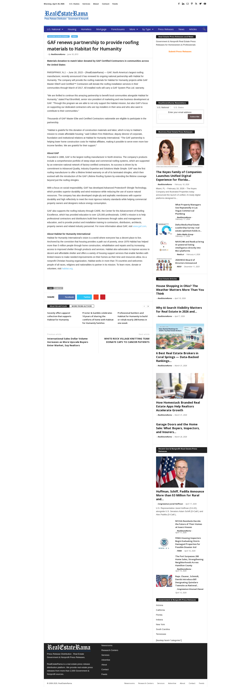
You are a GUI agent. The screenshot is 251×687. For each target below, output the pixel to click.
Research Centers (109, 650)
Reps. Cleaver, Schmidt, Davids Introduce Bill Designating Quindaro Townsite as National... (187, 581)
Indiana (159, 619)
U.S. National (55, 29)
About (96, 4)
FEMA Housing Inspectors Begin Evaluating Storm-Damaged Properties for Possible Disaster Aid (188, 543)
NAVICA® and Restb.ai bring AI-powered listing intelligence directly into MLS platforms (189, 246)
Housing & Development (58, 36)
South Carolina (163, 629)
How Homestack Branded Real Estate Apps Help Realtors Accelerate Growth (178, 406)
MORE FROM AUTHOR (82, 306)
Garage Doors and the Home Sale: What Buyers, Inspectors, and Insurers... (178, 428)
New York (160, 624)
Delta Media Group (185, 234)
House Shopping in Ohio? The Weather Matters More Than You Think (180, 289)
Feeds (115, 4)
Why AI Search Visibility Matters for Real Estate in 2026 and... (179, 309)
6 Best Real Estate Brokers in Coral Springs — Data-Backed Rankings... (177, 357)
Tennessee (161, 634)
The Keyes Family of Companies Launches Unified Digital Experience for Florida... (179, 176)
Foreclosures (118, 29)
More (134, 29)
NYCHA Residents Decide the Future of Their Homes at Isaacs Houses (188, 524)
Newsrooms (107, 645)
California (160, 610)
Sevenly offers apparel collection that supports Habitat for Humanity (59, 316)
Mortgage (101, 29)
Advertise (105, 660)
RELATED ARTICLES (58, 306)
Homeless (86, 29)
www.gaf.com (139, 226)
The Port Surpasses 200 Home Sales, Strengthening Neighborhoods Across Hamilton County (189, 561)
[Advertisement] (149, 15)
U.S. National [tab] (163, 107)
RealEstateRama (58, 54)
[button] (202, 29)
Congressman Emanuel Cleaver (190, 589)
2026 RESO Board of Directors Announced (186, 261)
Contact (105, 4)
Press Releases (166, 29)
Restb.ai (180, 254)
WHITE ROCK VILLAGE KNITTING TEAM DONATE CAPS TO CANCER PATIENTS (127, 340)
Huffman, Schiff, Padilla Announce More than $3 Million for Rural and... (180, 495)
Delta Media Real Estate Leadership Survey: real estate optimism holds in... (188, 227)
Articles (193, 29)
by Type (148, 29)
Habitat (58, 288)
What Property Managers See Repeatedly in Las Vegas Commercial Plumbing (188, 209)
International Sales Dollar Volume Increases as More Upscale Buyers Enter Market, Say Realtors (67, 342)
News (181, 29)
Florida (159, 615)
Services (86, 4)
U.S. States (74, 4)
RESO (179, 266)
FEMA (179, 551)
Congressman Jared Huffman (170, 504)
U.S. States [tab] (179, 107)
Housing (72, 29)
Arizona (159, 605)
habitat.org (67, 268)
